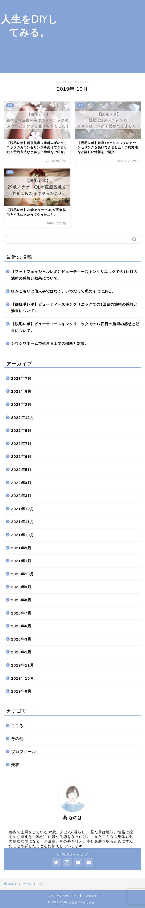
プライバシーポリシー (62, 895)
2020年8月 (21, 600)
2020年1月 (21, 652)
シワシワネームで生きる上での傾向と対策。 (50, 344)
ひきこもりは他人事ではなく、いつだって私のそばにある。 (63, 291)
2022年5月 (21, 469)
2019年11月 (22, 665)
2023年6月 (21, 391)
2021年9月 (21, 548)
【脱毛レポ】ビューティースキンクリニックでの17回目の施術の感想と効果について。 (75, 327)
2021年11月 (22, 521)
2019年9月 (21, 691)
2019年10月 (22, 678)
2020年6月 (21, 626)
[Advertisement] (102, 36)
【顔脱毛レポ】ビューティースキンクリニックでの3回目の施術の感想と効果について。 (74, 307)
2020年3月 (21, 639)
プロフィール (23, 752)
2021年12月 (22, 509)
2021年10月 (22, 535)
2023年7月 (21, 378)
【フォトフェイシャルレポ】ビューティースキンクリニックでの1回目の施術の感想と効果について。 (74, 275)
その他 (17, 738)
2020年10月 (22, 574)
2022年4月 (21, 483)
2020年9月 (21, 587)
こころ (17, 726)
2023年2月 (21, 404)
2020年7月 (21, 613)
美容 (15, 764)
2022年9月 (21, 430)
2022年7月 (21, 443)
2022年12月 (22, 417)
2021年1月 (21, 561)
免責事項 (91, 895)
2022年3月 (21, 495)
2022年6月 (21, 456)
